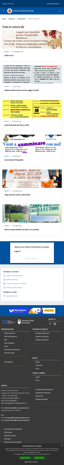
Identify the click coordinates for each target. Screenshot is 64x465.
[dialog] (32, 454)
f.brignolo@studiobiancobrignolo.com (18, 418)
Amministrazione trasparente (13, 429)
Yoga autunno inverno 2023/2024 (17, 194)
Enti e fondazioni (9, 343)
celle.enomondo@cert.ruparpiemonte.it (16, 408)
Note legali (7, 439)
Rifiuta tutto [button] (39, 458)
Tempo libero (21, 19)
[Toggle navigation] (4, 11)
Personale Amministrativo (12, 349)
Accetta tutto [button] (25, 458)
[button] (32, 462)
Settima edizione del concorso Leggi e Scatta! (21, 90)
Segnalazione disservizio (42, 392)
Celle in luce (8, 55)
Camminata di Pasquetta (13, 159)
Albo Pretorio (8, 432)
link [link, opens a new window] (49, 454)
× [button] (62, 445)
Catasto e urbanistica (41, 339)
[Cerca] (60, 11)
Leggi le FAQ (39, 396)
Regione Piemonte (8, 4)
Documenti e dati (9, 353)
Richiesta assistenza (41, 399)
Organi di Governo (9, 333)
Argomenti (11, 19)
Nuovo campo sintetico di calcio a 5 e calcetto (21, 229)
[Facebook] (50, 324)
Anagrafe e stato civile (42, 333)
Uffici (5, 339)
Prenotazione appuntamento (44, 389)
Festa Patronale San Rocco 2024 (16, 125)
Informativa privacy (10, 435)
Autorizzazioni (8, 362)
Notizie (6, 52)
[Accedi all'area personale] (53, 4)
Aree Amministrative (10, 336)
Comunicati (38, 365)
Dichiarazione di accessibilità (13, 442)
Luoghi (37, 377)
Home (4, 19)
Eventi (37, 380)
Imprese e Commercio (42, 336)
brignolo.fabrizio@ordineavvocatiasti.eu (17, 420)
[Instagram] (55, 324)
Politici (6, 346)
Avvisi (37, 368)
